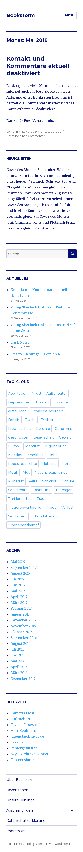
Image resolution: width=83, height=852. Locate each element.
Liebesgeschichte (22, 464)
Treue (51, 507)
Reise (33, 481)
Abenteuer (17, 394)
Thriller (14, 499)
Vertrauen (16, 516)
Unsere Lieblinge (20, 800)
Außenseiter (56, 394)
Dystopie (61, 402)
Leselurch (19, 742)
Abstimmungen (19, 810)
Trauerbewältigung (24, 507)
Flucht (30, 420)
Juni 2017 (18, 585)
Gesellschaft (43, 437)
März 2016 (19, 673)
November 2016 (23, 626)
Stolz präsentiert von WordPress (48, 844)
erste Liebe (17, 411)
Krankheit (35, 455)
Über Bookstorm (20, 780)
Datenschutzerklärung (26, 821)
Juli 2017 (17, 579)
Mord (66, 464)
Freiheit (47, 420)
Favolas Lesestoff (25, 725)
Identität (32, 446)
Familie (14, 420)
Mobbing (49, 464)
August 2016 (21, 643)
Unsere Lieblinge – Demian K (35, 354)
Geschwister (18, 437)
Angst (36, 394)
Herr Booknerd (23, 730)
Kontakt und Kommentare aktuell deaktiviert (37, 66)
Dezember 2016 (23, 620)
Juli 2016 (17, 649)
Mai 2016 (18, 661)
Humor (14, 446)
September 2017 (24, 567)
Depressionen (19, 402)
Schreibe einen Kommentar (25, 136)
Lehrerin (12, 131)
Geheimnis (63, 429)
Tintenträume (22, 760)
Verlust (67, 507)
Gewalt (65, 437)
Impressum (16, 831)
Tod (28, 499)
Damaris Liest (22, 713)
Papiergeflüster (24, 748)
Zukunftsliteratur (45, 516)
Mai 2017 (18, 591)
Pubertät (16, 481)
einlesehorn (21, 719)
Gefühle (43, 429)
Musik (13, 472)
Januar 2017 (20, 614)
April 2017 (19, 597)
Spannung (42, 490)
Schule (68, 481)
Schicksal (49, 481)
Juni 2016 (18, 655)
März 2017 (19, 602)
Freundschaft (19, 429)
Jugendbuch (56, 446)
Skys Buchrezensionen (30, 754)
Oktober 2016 (21, 632)
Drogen (42, 402)
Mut (26, 472)
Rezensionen (17, 790)
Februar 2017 (21, 608)
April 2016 (19, 667)
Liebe (53, 455)
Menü (69, 15)
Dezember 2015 (23, 678)
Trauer (42, 499)
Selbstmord (18, 490)
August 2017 (20, 573)
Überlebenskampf (23, 525)
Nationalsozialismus (51, 472)
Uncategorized (51, 131)
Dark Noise (20, 342)
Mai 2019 (18, 562)
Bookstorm (20, 15)
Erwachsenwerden (47, 411)
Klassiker (15, 455)
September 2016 (24, 638)
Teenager (63, 490)
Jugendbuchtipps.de (27, 736)
